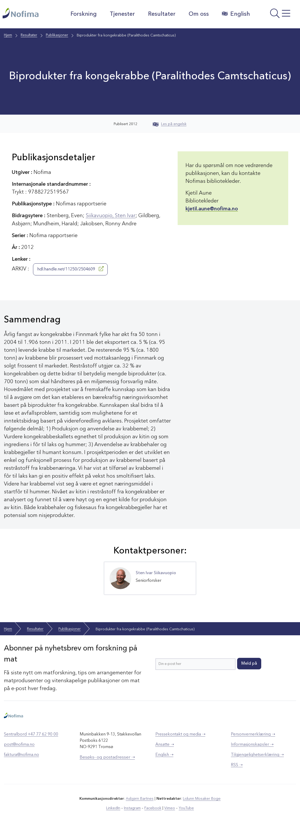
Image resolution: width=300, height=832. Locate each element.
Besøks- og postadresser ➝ (107, 757)
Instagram (132, 808)
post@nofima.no (19, 745)
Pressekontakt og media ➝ (180, 734)
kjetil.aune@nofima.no (212, 209)
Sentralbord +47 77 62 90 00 (31, 734)
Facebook (153, 808)
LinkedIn (114, 808)
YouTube (185, 808)
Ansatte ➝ (164, 745)
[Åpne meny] (276, 15)
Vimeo (169, 808)
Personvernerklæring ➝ (253, 734)
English (236, 14)
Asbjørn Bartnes (140, 799)
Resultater (161, 14)
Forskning (83, 14)
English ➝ (164, 755)
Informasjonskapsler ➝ (252, 745)
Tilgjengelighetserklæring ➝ (257, 755)
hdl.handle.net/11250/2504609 (70, 268)
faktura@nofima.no (21, 755)
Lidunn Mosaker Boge (201, 799)
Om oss (198, 14)
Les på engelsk (170, 124)
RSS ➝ (237, 765)
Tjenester (122, 14)
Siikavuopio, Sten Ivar (111, 215)
